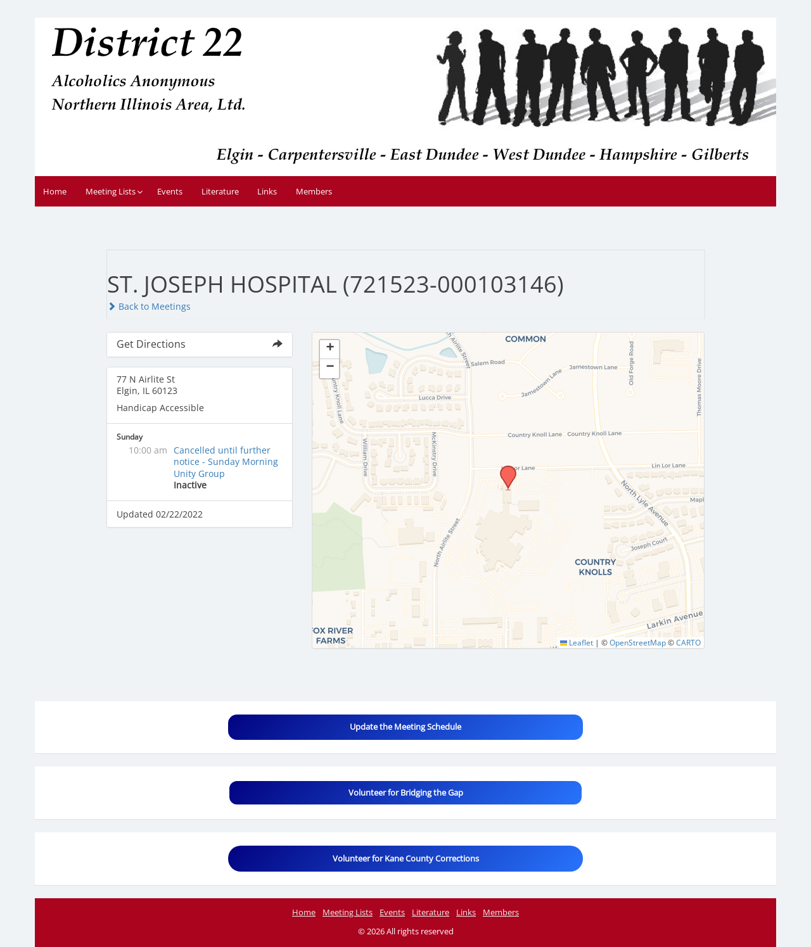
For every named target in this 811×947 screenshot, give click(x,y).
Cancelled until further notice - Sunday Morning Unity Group (226, 461)
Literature (220, 191)
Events (169, 191)
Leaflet (577, 642)
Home (55, 191)
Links (267, 191)
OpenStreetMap (638, 642)
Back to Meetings (149, 306)
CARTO (688, 642)
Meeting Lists (111, 191)
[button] (504, 469)
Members (314, 191)
